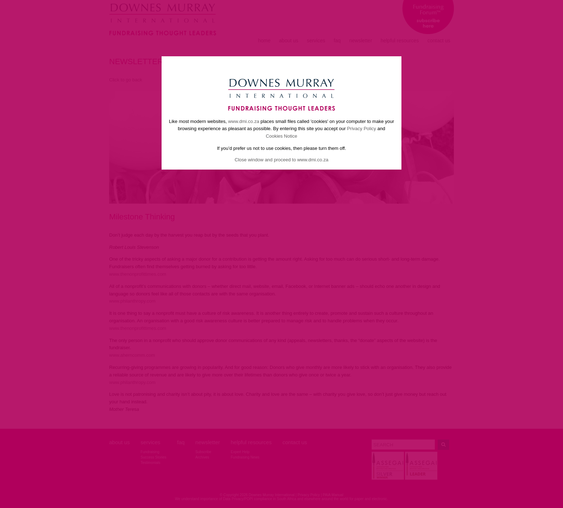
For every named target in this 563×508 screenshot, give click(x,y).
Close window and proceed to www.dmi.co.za (282, 159)
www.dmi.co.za (243, 121)
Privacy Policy (361, 128)
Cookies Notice (281, 136)
